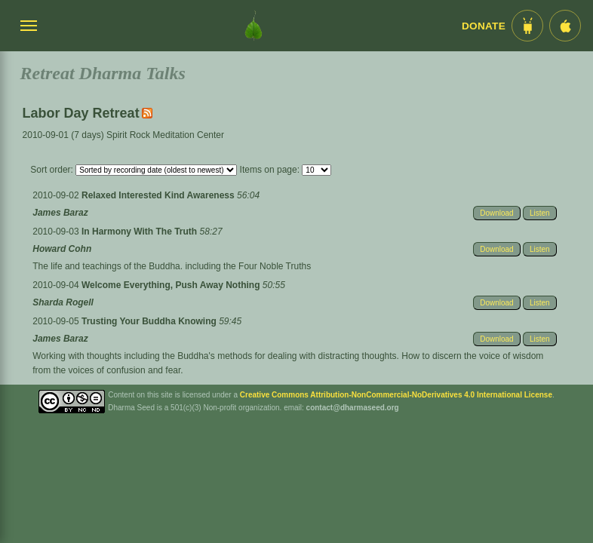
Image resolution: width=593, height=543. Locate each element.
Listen (540, 213)
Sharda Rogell (63, 302)
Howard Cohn (61, 249)
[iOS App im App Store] (565, 25)
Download (496, 213)
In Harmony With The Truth (140, 231)
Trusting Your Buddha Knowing (150, 321)
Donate (483, 26)
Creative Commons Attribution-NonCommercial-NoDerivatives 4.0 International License (396, 395)
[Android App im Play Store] (527, 25)
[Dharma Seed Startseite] (253, 25)
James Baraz (60, 212)
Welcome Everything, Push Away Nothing (172, 285)
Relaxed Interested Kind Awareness (159, 195)
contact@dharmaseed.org (352, 407)
